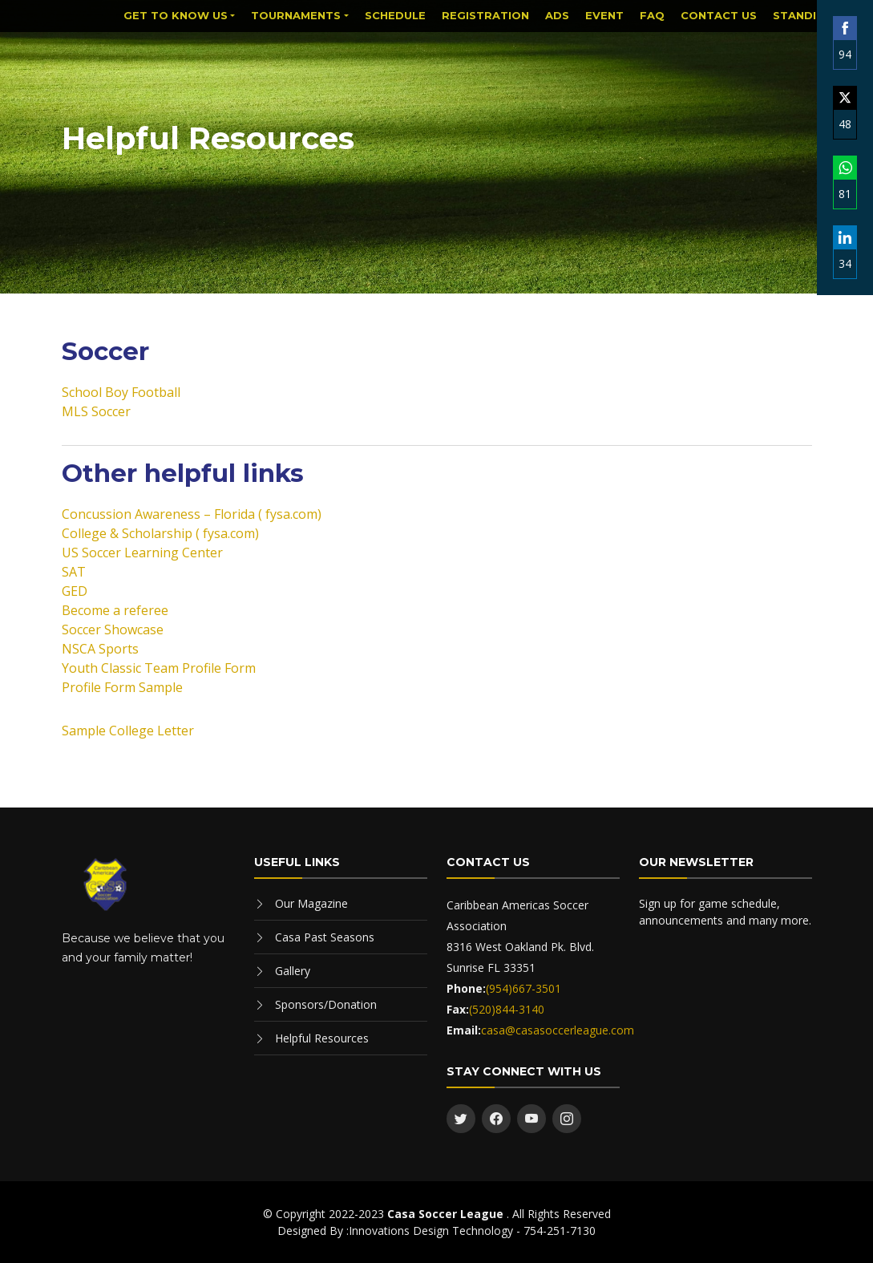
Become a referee (115, 610)
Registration (485, 15)
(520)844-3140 (506, 1009)
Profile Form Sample (122, 687)
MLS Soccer (96, 411)
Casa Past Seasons (324, 937)
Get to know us (175, 15)
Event (604, 15)
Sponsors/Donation (326, 1004)
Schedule (395, 15)
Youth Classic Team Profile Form (159, 668)
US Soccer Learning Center (142, 552)
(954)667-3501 (523, 988)
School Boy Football (121, 392)
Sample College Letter (128, 730)
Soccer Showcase (113, 629)
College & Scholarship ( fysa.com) (160, 533)
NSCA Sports (100, 649)
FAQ (652, 15)
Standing (803, 15)
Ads (557, 15)
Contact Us (719, 15)
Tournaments (296, 15)
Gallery (292, 970)
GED (74, 591)
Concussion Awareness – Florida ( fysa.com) (191, 514)
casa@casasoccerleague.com (557, 1030)
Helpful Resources (322, 1038)
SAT (74, 572)
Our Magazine (311, 903)
